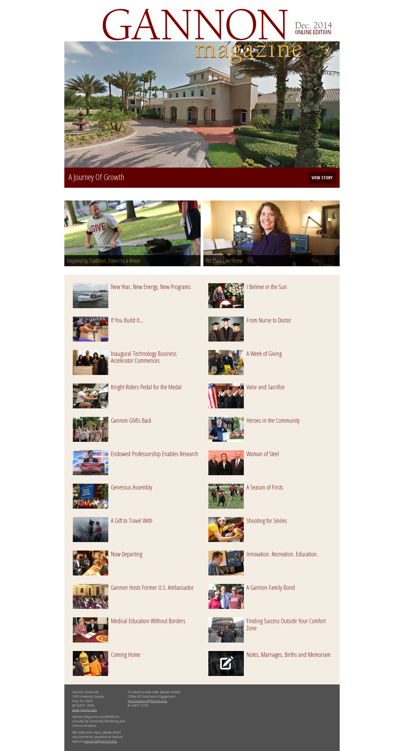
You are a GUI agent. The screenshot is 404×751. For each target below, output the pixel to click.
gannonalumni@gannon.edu (147, 701)
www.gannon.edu (84, 710)
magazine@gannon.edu (100, 741)
